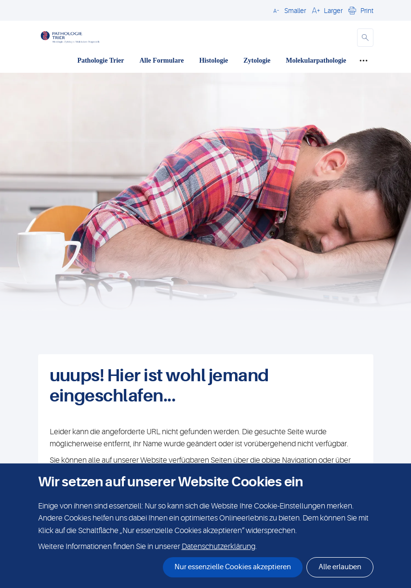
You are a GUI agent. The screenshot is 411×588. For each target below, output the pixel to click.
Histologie (213, 60)
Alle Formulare (161, 60)
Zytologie (256, 60)
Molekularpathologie (316, 60)
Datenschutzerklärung (218, 546)
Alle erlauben (339, 567)
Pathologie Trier (100, 60)
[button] (288, 10)
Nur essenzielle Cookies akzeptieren (232, 567)
